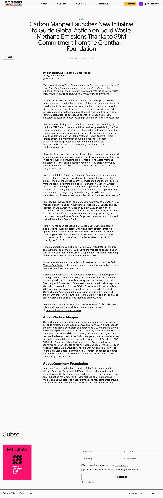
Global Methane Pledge (84, 135)
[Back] (8, 57)
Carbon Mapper (96, 100)
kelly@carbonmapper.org (56, 75)
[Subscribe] (121, 477)
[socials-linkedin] (141, 493)
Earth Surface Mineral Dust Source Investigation (77, 213)
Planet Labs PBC (88, 255)
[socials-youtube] (152, 493)
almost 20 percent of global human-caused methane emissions (75, 146)
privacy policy (121, 465)
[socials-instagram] (158, 493)
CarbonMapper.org (90, 353)
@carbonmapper (62, 356)
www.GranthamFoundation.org (97, 382)
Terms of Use (26, 493)
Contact (133, 493)
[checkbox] (83, 465)
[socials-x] (147, 493)
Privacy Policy (10, 493)
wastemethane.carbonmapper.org (63, 310)
